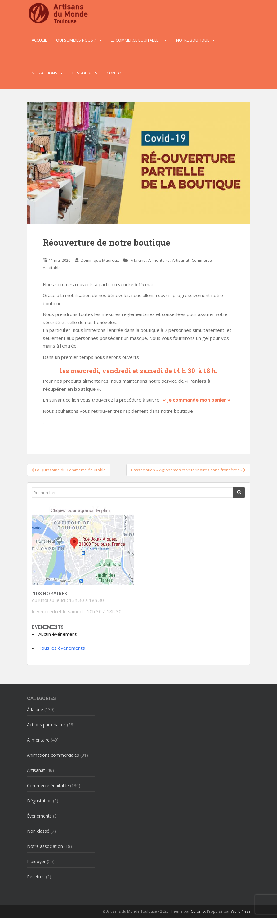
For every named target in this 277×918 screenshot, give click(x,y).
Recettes (36, 877)
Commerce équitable (48, 785)
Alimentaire (159, 260)
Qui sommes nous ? (76, 40)
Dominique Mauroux (100, 260)
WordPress (240, 911)
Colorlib (198, 911)
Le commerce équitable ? (136, 40)
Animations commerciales (53, 755)
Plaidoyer (36, 861)
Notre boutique (192, 40)
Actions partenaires (46, 725)
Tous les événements (61, 648)
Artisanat (180, 260)
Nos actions (44, 73)
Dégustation (39, 801)
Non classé (38, 831)
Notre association (45, 846)
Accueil (39, 40)
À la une (138, 260)
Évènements (39, 816)
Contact (115, 73)
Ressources (84, 73)
